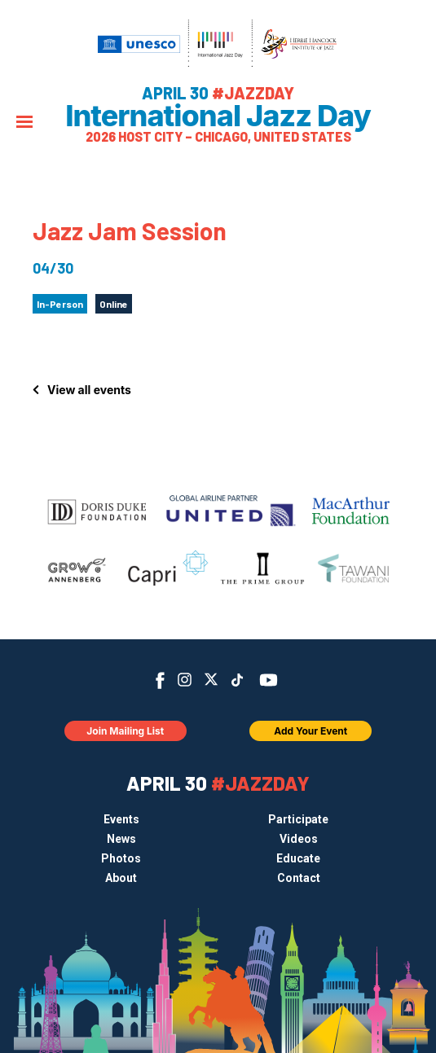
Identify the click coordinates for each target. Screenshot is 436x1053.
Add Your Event (310, 731)
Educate (298, 858)
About (121, 877)
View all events (89, 390)
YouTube (267, 680)
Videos (299, 838)
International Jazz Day (218, 115)
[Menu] (24, 123)
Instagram (184, 679)
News (121, 838)
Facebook (160, 680)
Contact (298, 877)
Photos (121, 858)
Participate (298, 819)
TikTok (236, 680)
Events (121, 819)
